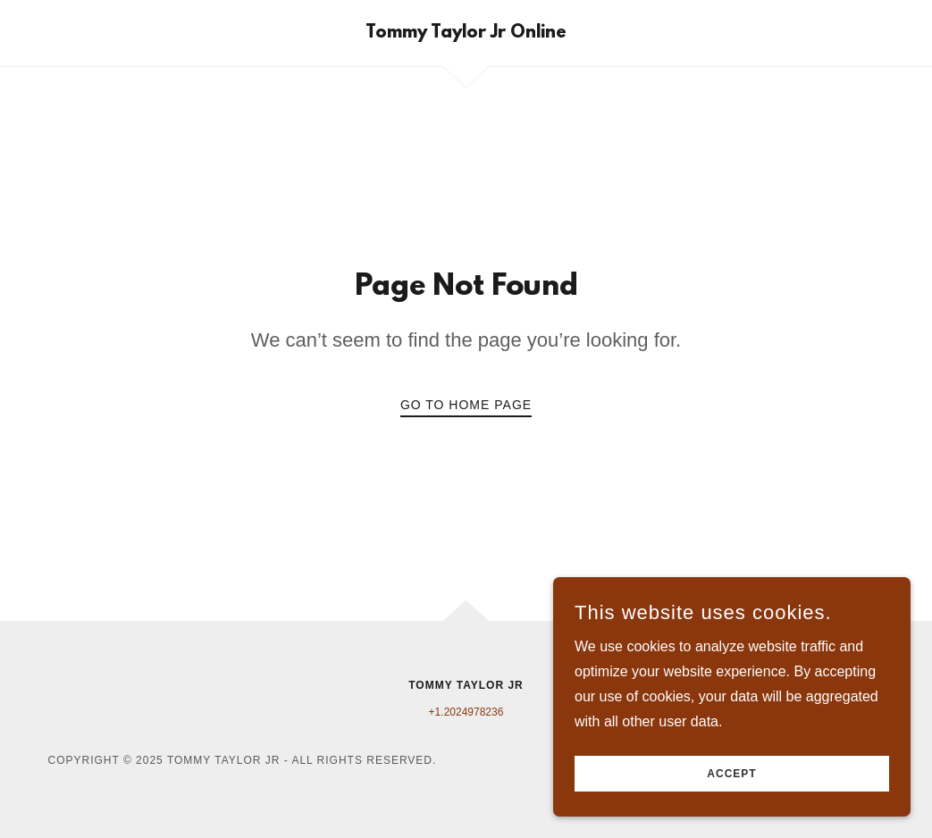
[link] (466, 32)
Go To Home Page (466, 405)
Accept (731, 773)
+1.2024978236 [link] (466, 712)
